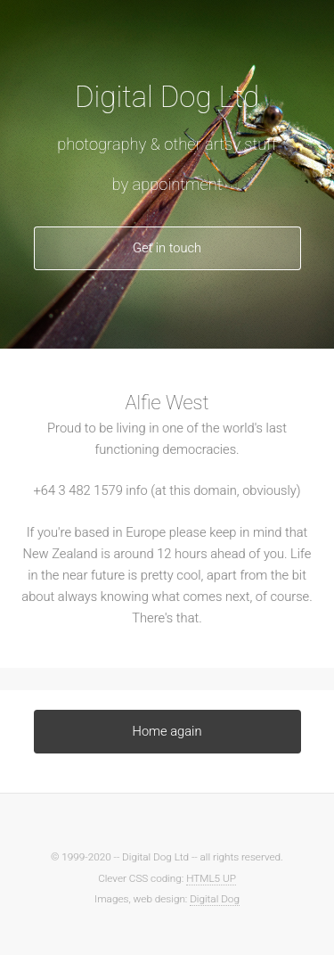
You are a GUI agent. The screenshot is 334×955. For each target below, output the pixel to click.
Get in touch (167, 248)
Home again (167, 731)
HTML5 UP (211, 878)
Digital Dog (215, 899)
